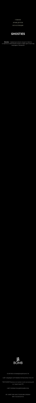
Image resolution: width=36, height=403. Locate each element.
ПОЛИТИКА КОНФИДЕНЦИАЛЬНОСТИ (18, 373)
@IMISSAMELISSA (23, 388)
